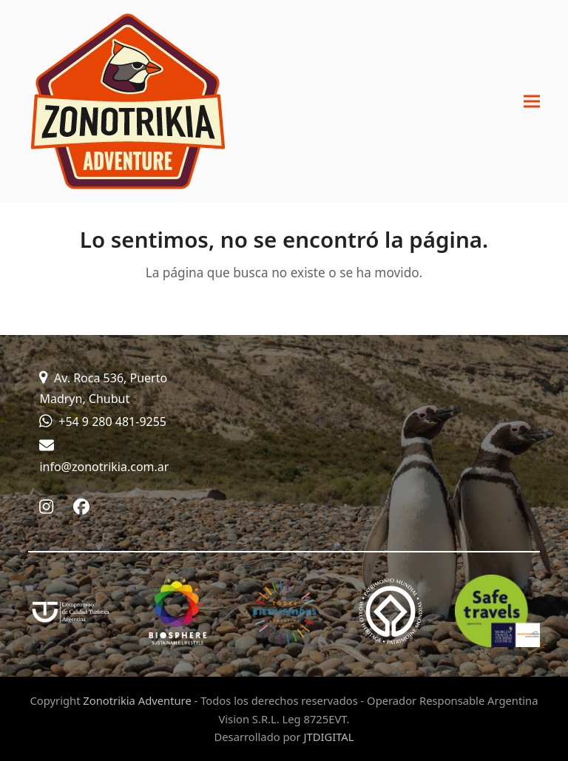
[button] (532, 101)
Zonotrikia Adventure (137, 700)
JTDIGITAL (328, 736)
